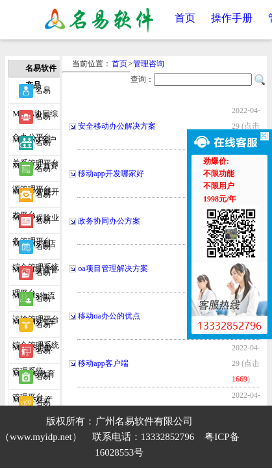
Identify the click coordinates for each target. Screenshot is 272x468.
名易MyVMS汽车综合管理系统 (35, 301)
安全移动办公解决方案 (117, 126)
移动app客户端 (103, 363)
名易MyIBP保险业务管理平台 (35, 197)
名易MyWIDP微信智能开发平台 (35, 405)
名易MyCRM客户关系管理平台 (35, 119)
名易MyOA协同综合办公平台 (35, 93)
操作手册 (232, 17)
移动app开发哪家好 (110, 173)
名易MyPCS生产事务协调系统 (35, 379)
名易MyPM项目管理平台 (35, 249)
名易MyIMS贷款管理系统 (32, 327)
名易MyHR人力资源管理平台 (34, 145)
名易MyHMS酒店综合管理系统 (35, 223)
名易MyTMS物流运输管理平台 (35, 275)
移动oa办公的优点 (109, 315)
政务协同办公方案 (109, 221)
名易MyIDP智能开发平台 (35, 171)
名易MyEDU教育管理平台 (33, 353)
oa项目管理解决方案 (112, 268)
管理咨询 (148, 63)
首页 (185, 17)
